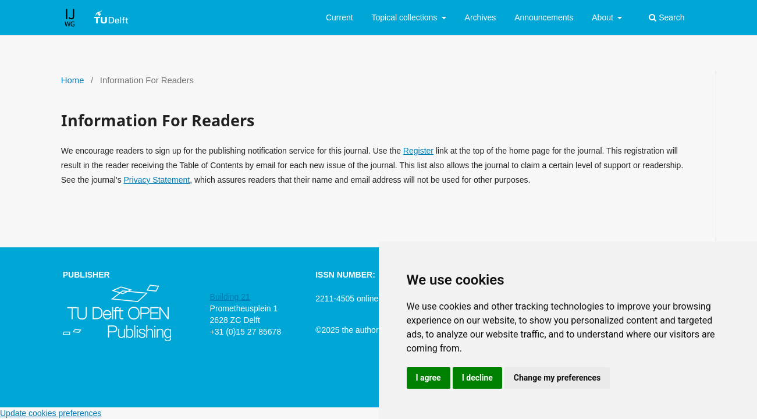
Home (72, 80)
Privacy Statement (157, 179)
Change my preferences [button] (557, 377)
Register (418, 150)
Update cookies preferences (50, 413)
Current (339, 17)
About (603, 17)
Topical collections (405, 17)
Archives (480, 17)
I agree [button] (428, 377)
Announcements (543, 17)
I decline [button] (477, 377)
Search (666, 17)
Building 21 (230, 296)
